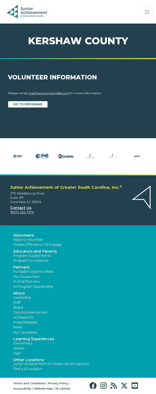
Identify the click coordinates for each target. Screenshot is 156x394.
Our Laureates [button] (25, 332)
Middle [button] (18, 348)
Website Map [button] (43, 388)
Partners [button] (21, 267)
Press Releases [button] (25, 322)
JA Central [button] (62, 388)
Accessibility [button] (22, 388)
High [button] (17, 353)
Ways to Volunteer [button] (28, 240)
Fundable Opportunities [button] (33, 272)
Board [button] (18, 307)
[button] (94, 385)
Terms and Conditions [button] (29, 383)
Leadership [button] (22, 298)
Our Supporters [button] (26, 277)
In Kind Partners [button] (26, 281)
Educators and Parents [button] (35, 251)
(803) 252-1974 (22, 212)
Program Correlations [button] (30, 261)
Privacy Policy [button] (58, 383)
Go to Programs (27, 104)
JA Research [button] (23, 317)
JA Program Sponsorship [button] (33, 287)
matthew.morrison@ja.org (48, 93)
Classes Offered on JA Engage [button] (37, 244)
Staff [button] (17, 302)
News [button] (17, 327)
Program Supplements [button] (32, 256)
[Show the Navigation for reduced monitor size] (147, 12)
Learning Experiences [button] (33, 339)
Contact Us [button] (20, 208)
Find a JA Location (27, 369)
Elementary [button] (22, 343)
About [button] (19, 293)
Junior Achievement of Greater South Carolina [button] (51, 364)
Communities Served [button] (30, 312)
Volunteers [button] (23, 235)
